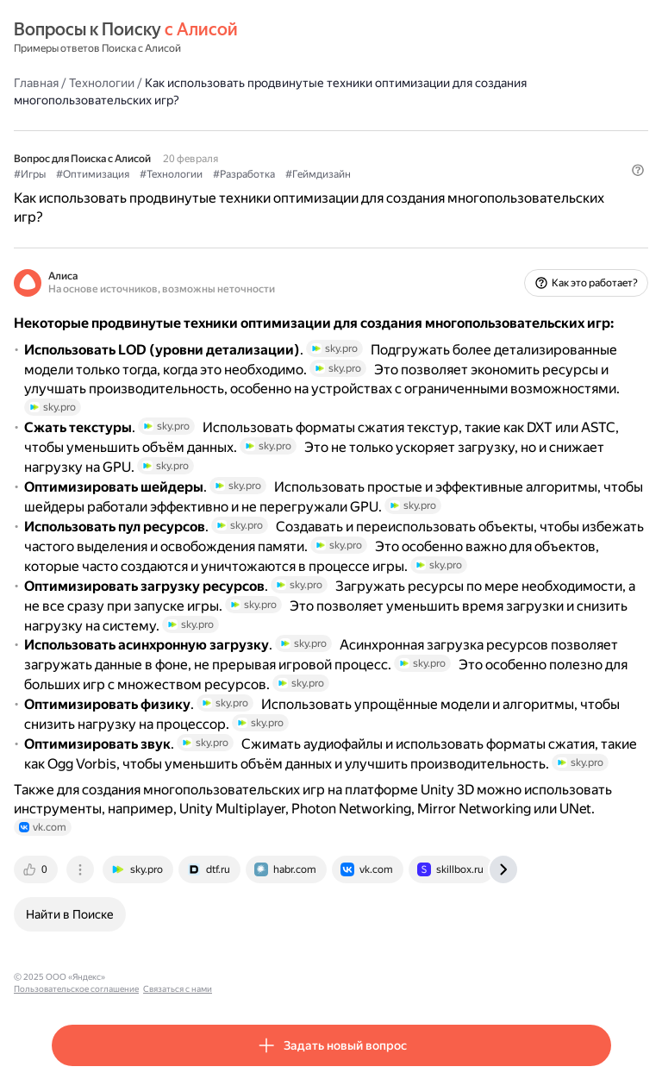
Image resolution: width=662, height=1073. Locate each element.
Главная (36, 83)
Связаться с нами (276, 977)
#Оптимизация (92, 174)
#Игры (30, 174)
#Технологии (171, 174)
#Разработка (244, 174)
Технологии (101, 83)
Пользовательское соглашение (175, 977)
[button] (638, 170)
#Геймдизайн (318, 174)
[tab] (37, 869)
